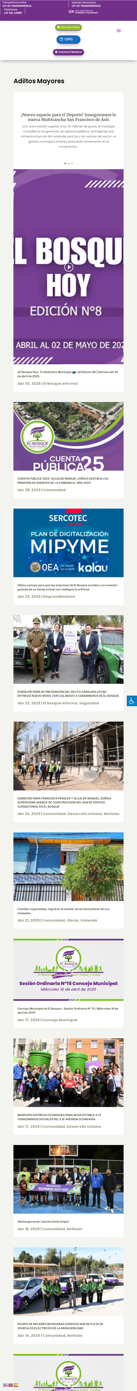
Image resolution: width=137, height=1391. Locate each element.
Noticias (111, 813)
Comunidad (54, 489)
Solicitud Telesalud (70, 52)
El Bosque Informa (60, 383)
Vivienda (88, 920)
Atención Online (70, 27)
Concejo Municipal (59, 1019)
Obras (73, 920)
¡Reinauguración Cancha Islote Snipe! (43, 1221)
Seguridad (89, 703)
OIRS (68, 39)
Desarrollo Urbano (84, 813)
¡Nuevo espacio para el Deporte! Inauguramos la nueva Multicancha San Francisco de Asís (68, 117)
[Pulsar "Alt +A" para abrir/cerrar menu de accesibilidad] (132, 701)
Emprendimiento (59, 596)
